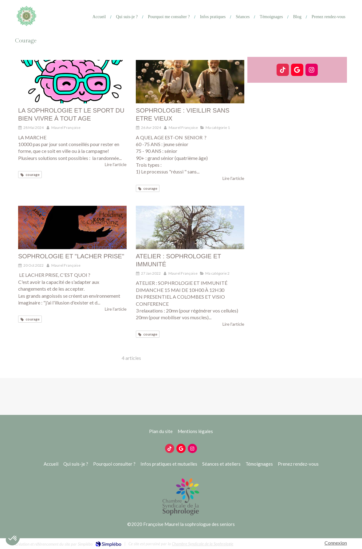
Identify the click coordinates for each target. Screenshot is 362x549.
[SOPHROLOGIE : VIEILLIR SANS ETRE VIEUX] (190, 81)
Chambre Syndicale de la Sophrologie (202, 543)
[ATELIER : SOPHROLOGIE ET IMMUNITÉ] (190, 227)
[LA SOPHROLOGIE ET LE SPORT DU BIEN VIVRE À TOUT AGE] (72, 81)
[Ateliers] (240, 16)
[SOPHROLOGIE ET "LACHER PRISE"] (72, 227)
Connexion (336, 543)
